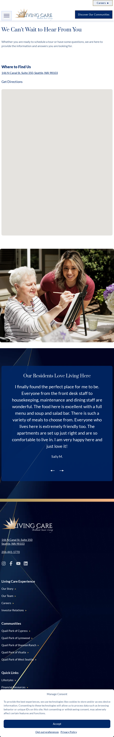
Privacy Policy (69, 732)
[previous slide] (52, 470)
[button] (44, 97)
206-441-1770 (10, 552)
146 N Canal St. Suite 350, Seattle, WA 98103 (29, 72)
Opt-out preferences (47, 732)
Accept (57, 723)
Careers (101, 2)
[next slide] (61, 470)
